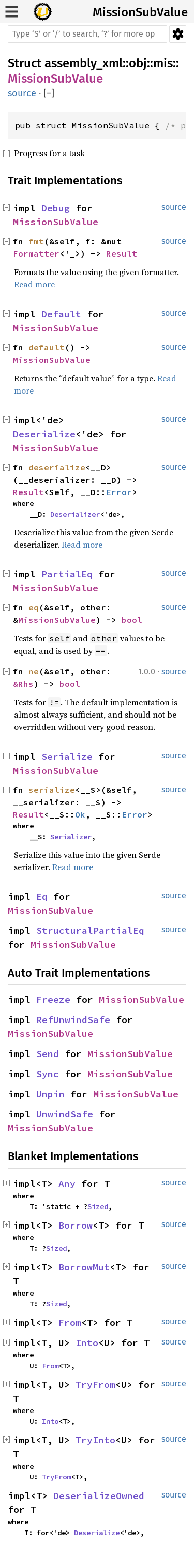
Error (119, 492)
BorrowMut (84, 1267)
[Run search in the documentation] (87, 34)
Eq (42, 897)
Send (47, 1054)
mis (163, 63)
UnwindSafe (64, 1114)
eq (33, 607)
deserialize (56, 467)
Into (87, 1343)
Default (61, 314)
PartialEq (67, 574)
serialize (51, 790)
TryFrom (95, 1384)
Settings (177, 34)
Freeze (53, 1000)
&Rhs (23, 683)
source (22, 93)
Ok (80, 814)
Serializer (71, 836)
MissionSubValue (140, 12)
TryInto (95, 1440)
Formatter (36, 253)
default (46, 347)
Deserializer (75, 514)
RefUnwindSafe (73, 1020)
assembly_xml (83, 63)
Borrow (75, 1225)
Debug (55, 208)
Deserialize (44, 434)
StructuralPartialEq (90, 931)
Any (67, 1183)
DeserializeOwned (98, 1496)
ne (33, 671)
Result (121, 253)
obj (138, 63)
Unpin (50, 1094)
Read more (34, 284)
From (69, 1323)
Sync (47, 1074)
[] (48, 93)
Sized (97, 1206)
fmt (36, 241)
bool (132, 620)
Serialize (67, 756)
